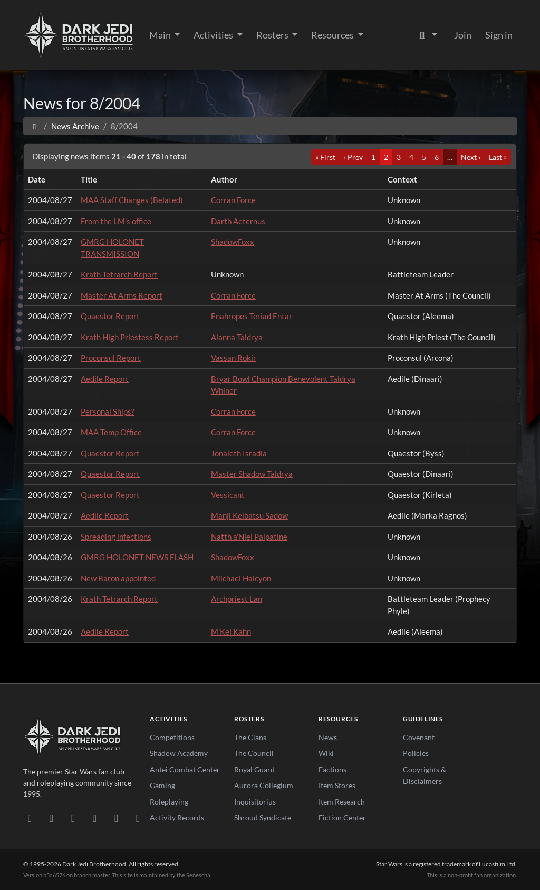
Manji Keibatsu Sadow (249, 515)
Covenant (419, 737)
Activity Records (177, 817)
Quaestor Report (110, 316)
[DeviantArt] (51, 818)
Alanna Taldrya (237, 337)
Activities (214, 35)
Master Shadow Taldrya (252, 474)
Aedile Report (105, 379)
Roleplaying (169, 801)
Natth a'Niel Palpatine (249, 536)
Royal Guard (254, 769)
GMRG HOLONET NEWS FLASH (137, 557)
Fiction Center (342, 817)
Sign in (499, 35)
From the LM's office (116, 221)
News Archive (75, 126)
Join (462, 35)
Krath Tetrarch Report (119, 274)
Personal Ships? (107, 411)
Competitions (172, 737)
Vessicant (228, 495)
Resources (333, 35)
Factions (332, 769)
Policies (416, 753)
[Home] (35, 126)
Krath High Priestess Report (130, 337)
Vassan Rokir (233, 357)
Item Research (342, 801)
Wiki (326, 753)
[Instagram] (94, 818)
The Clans (250, 737)
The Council (254, 753)
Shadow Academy (179, 753)
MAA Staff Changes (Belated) (132, 200)
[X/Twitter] (116, 818)
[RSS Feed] (137, 818)
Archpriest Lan (236, 599)
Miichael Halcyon (241, 578)
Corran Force (233, 200)
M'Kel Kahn (231, 631)
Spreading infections (116, 536)
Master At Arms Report (121, 295)
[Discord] (29, 818)
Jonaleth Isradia (239, 453)
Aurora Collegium (263, 785)
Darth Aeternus (238, 221)
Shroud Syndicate (262, 817)
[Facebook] (73, 818)
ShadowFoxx (232, 241)
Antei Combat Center (185, 769)
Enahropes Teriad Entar (251, 316)
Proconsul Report (111, 357)
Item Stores (337, 785)
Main (160, 35)
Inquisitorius (255, 801)
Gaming (162, 785)
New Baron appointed (118, 578)
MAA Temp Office (111, 432)
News (328, 737)
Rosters (273, 35)
